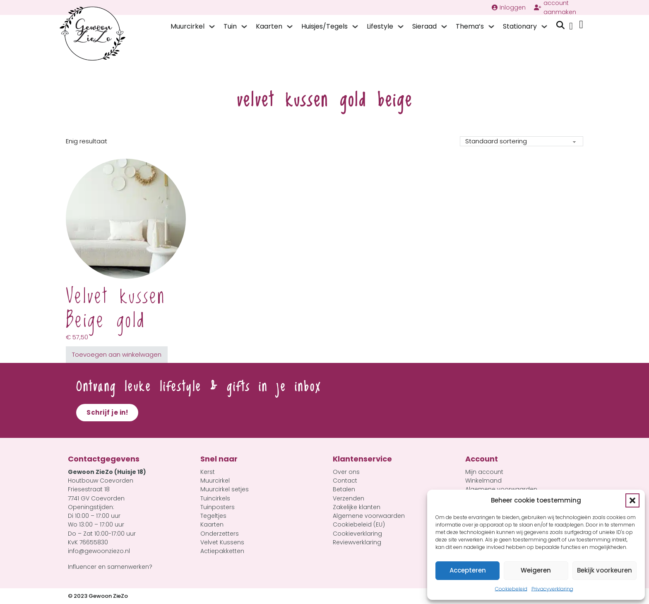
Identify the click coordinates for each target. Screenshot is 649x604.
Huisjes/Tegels (324, 26)
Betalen (344, 489)
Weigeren (536, 570)
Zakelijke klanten (356, 507)
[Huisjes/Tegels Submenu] (355, 26)
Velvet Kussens (222, 542)
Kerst (207, 472)
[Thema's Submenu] (491, 26)
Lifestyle (380, 26)
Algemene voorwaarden (369, 516)
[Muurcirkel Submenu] (212, 26)
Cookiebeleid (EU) (359, 524)
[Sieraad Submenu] (444, 26)
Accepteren (467, 570)
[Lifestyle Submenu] (400, 26)
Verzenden (348, 498)
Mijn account (484, 472)
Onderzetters (219, 533)
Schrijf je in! (107, 412)
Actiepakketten (222, 551)
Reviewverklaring (357, 542)
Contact (345, 480)
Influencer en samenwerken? (110, 567)
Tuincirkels (215, 498)
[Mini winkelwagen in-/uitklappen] (581, 24)
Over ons (346, 472)
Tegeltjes (213, 516)
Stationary (520, 26)
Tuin (230, 26)
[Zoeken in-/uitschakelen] (560, 25)
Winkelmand (483, 480)
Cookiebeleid (511, 588)
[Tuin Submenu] (244, 26)
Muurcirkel (187, 26)
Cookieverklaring (357, 533)
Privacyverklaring (552, 588)
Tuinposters (217, 507)
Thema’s (470, 26)
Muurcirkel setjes (224, 489)
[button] (632, 500)
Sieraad (424, 26)
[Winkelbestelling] (521, 141)
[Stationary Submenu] (544, 26)
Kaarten (269, 26)
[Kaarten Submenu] (289, 26)
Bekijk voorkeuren (604, 570)
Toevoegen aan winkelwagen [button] (116, 354)
